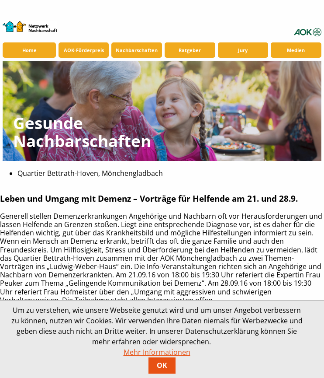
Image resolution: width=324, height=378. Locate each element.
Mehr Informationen (157, 352)
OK (162, 365)
